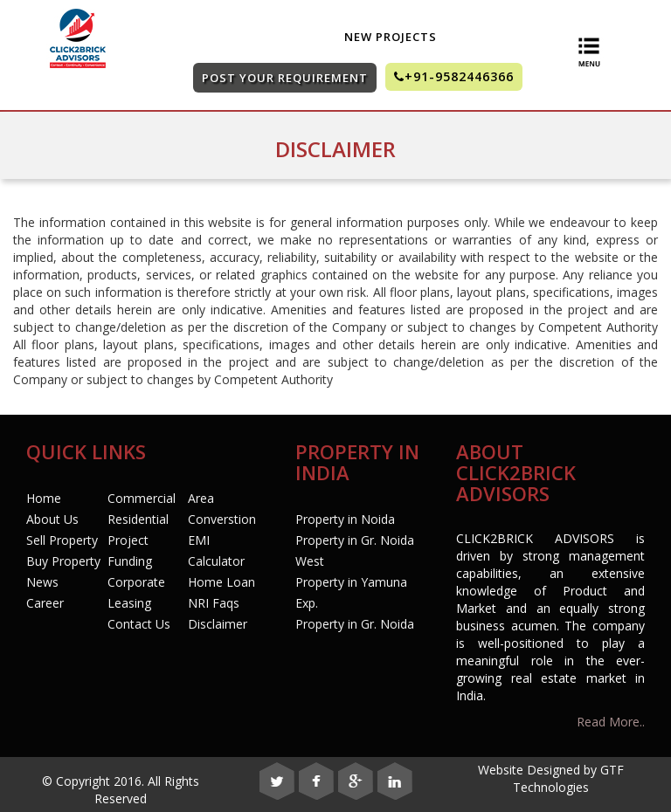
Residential (138, 519)
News (42, 582)
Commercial (141, 498)
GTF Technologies (568, 778)
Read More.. (611, 721)
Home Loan (221, 582)
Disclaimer (217, 624)
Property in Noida (345, 519)
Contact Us (138, 624)
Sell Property (62, 540)
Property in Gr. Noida (354, 624)
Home (43, 498)
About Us (52, 519)
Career (45, 603)
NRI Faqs (213, 603)
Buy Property (63, 561)
